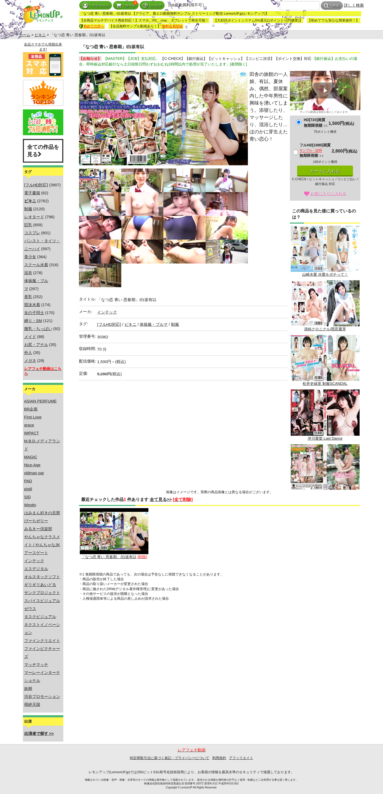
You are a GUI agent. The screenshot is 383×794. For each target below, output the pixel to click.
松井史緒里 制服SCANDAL (325, 360)
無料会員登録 (172, 26)
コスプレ (32, 233)
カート (125, 5)
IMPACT (31, 433)
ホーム (24, 35)
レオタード (34, 217)
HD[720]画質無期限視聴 (315, 122)
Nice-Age (32, 465)
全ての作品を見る (43, 151)
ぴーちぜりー (36, 521)
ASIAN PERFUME (40, 401)
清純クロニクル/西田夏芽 (325, 305)
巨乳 (28, 225)
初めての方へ (91, 26)
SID (27, 497)
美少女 (30, 256)
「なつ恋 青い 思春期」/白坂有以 (114, 533)
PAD (28, 481)
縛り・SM (33, 320)
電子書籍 (32, 193)
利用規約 (219, 758)
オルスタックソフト (42, 576)
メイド (30, 336)
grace (29, 425)
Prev (86, 118)
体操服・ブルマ (154, 324)
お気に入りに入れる (325, 193)
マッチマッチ (36, 664)
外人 (28, 352)
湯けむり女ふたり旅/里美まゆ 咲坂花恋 (325, 469)
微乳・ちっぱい (38, 328)
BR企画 (31, 409)
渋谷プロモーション (42, 696)
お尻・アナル (36, 344)
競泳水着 (32, 304)
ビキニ (40, 35)
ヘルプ (152, 5)
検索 (332, 6)
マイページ (95, 5)
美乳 (28, 296)
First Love (33, 417)
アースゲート (36, 552)
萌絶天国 (32, 704)
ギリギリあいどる (40, 584)
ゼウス (30, 608)
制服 (28, 209)
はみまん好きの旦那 (42, 513)
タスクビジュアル (40, 616)
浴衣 (28, 272)
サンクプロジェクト (42, 592)
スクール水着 (36, 264)
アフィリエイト (241, 758)
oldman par (34, 473)
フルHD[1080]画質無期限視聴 (315, 150)
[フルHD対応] (36, 185)
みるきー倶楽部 (38, 528)
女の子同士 (34, 312)
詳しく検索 (354, 5)
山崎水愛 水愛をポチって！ (325, 251)
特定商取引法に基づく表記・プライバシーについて (169, 758)
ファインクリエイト (42, 640)
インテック (34, 560)
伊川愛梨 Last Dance (325, 414)
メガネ (30, 360)
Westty (30, 505)
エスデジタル (36, 568)
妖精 (28, 688)
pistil (28, 489)
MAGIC (30, 457)
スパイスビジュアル (42, 600)
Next (241, 118)
